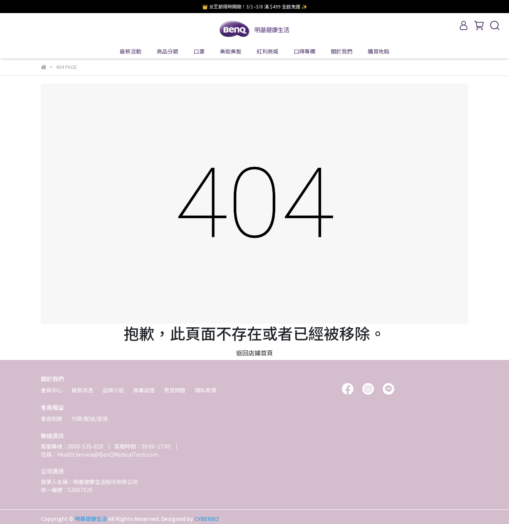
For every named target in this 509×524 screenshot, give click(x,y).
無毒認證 (144, 390)
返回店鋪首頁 (254, 352)
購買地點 (378, 51)
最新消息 (82, 390)
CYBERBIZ (206, 518)
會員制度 (51, 418)
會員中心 (51, 390)
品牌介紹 (113, 390)
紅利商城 (267, 51)
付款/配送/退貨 (90, 418)
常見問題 (175, 390)
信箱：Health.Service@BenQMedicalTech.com (99, 454)
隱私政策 (205, 390)
